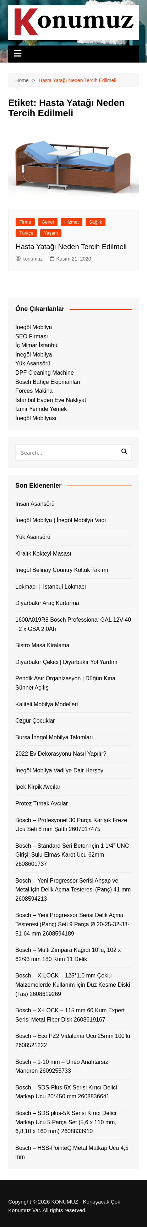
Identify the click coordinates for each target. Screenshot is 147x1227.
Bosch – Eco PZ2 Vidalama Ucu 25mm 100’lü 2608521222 (72, 1040)
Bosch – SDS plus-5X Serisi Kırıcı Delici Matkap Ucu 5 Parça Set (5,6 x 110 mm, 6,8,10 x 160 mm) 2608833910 (65, 1122)
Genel (48, 222)
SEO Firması (31, 336)
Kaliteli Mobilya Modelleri (46, 704)
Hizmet (71, 222)
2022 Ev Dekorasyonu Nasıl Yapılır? (60, 754)
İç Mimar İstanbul (37, 345)
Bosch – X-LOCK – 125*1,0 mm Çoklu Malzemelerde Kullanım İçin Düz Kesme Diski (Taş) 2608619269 (72, 985)
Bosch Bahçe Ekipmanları (47, 382)
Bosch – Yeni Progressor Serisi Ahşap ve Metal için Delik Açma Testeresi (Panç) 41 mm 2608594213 (73, 890)
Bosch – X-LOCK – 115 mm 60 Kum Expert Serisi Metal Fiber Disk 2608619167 (70, 1015)
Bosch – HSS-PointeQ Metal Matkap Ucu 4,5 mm (71, 1152)
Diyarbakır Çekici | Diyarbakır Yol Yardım (66, 662)
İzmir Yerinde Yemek (41, 409)
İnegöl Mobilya (33, 327)
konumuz (29, 259)
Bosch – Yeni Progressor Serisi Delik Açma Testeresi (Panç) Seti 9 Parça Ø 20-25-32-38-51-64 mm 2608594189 (72, 924)
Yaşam (51, 233)
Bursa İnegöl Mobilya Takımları (54, 737)
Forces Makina (34, 391)
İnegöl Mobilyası (35, 418)
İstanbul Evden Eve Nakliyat (50, 400)
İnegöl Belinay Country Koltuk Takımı (61, 570)
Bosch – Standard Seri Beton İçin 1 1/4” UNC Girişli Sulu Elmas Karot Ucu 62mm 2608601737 (72, 855)
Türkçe (26, 233)
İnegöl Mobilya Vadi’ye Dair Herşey (59, 770)
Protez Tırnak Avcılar (41, 803)
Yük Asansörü (32, 363)
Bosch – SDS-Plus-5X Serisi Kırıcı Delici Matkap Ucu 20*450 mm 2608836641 (66, 1092)
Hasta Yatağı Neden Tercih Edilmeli (71, 247)
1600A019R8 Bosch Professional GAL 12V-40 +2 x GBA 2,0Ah (73, 624)
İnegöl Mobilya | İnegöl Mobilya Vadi (60, 520)
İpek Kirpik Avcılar (37, 787)
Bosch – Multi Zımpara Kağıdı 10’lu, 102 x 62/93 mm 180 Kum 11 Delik (68, 954)
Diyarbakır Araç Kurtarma (47, 603)
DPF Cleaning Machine (44, 373)
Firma (25, 222)
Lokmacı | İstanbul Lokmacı (50, 587)
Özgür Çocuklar (35, 721)
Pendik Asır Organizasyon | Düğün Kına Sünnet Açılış (65, 683)
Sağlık (95, 222)
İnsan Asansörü (34, 504)
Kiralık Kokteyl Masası (43, 554)
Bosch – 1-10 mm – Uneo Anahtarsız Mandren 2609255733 (61, 1066)
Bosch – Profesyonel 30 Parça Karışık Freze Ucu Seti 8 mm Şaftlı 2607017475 (71, 824)
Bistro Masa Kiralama (42, 645)
